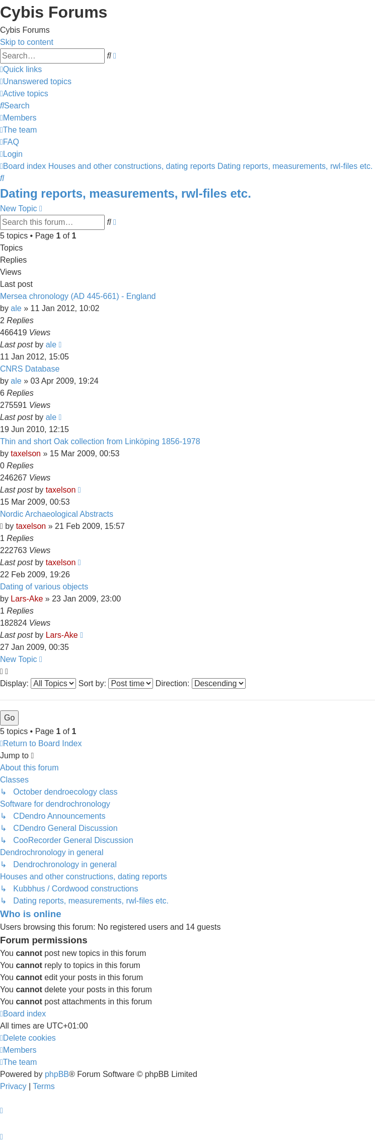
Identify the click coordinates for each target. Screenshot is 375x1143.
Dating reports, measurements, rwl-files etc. (125, 193)
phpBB (57, 1074)
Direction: (201, 683)
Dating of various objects (44, 586)
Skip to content (26, 42)
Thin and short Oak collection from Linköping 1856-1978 (100, 441)
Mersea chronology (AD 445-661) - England (78, 296)
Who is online (30, 914)
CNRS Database (29, 369)
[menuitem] (35, 81)
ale (16, 308)
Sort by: (116, 683)
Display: (38, 683)
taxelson (26, 453)
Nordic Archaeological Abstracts (56, 514)
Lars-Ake (27, 598)
